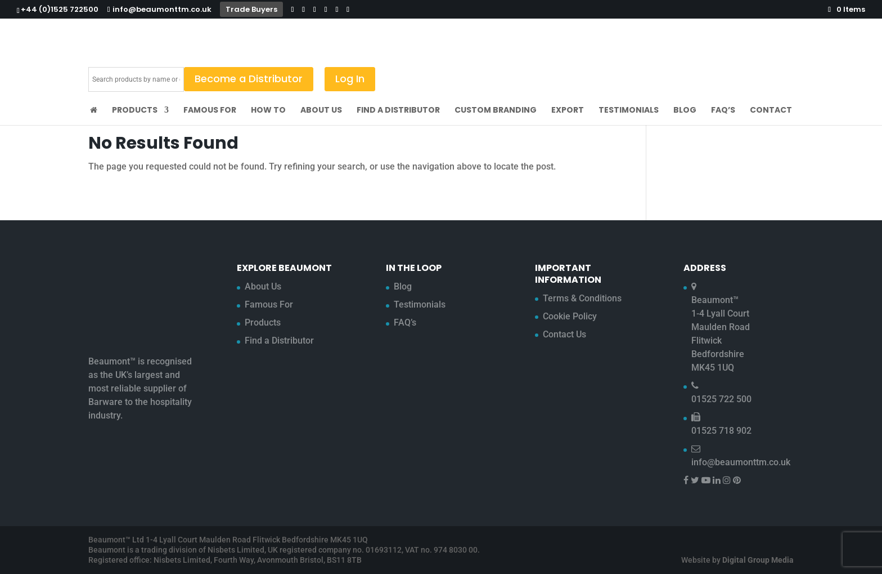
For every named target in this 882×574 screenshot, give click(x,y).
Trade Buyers (251, 9)
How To (268, 110)
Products (135, 110)
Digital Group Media (758, 559)
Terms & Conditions (582, 298)
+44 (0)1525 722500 (59, 9)
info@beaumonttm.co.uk (740, 462)
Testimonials (628, 110)
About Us (321, 110)
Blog (684, 110)
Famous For (209, 110)
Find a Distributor (398, 110)
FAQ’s (723, 110)
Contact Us (564, 334)
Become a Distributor (249, 79)
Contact (771, 110)
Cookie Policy (570, 316)
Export (567, 110)
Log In (349, 79)
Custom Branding (495, 110)
